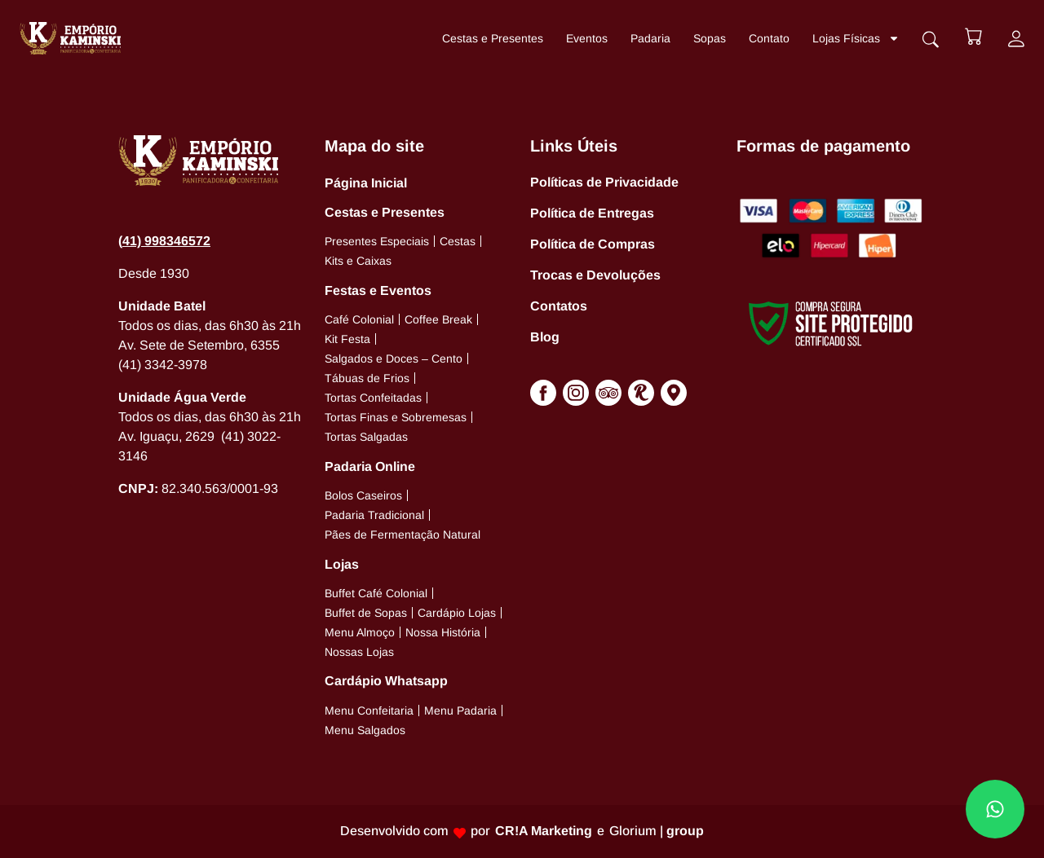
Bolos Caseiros (363, 495)
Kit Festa (347, 338)
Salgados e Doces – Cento (393, 358)
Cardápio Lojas (457, 612)
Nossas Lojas (359, 651)
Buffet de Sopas (366, 612)
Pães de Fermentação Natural (402, 534)
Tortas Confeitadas (373, 397)
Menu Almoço (360, 632)
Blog (545, 337)
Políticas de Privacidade (604, 182)
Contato (767, 38)
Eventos (585, 38)
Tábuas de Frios (367, 378)
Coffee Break (438, 319)
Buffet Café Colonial (376, 593)
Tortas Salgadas (366, 436)
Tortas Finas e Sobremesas (396, 417)
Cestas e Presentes (491, 38)
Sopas (708, 38)
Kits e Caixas (358, 260)
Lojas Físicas (854, 38)
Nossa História (442, 632)
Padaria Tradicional (374, 514)
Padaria (649, 38)
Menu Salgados (365, 730)
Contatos (558, 306)
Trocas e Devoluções (595, 275)
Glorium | (656, 831)
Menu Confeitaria (369, 710)
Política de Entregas (592, 213)
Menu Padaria (460, 710)
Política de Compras (592, 244)
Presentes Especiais (377, 241)
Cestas (458, 241)
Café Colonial (359, 319)
